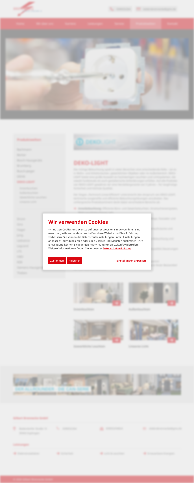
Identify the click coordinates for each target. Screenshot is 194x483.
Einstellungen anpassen (131, 260)
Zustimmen (57, 260)
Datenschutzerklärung (117, 248)
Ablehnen (74, 260)
